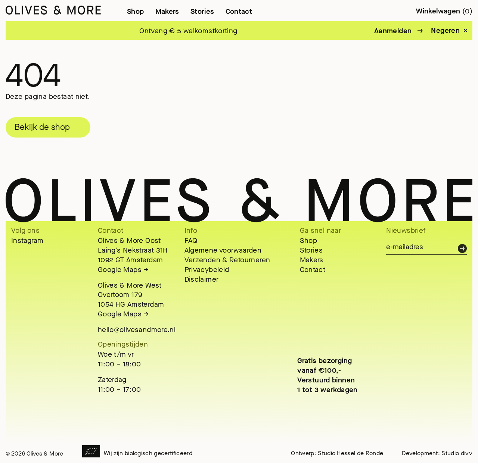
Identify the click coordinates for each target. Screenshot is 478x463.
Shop (135, 11)
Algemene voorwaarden (223, 250)
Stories (202, 11)
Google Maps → (123, 269)
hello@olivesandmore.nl (137, 329)
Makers (167, 11)
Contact (239, 11)
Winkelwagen (444, 11)
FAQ (191, 240)
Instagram (27, 240)
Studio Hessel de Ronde (350, 453)
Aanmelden (393, 31)
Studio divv (456, 453)
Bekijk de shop (42, 127)
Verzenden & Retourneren (227, 260)
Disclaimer (201, 279)
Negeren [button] (445, 30)
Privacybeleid (206, 269)
